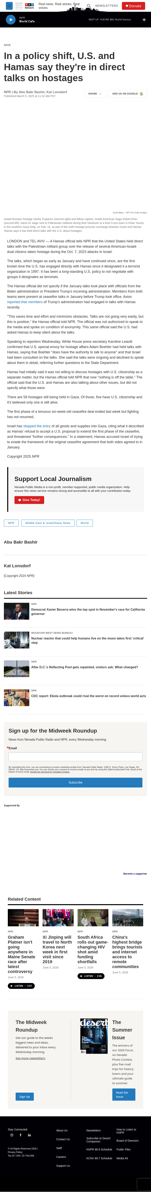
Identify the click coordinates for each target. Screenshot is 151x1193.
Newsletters (106, 5)
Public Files (124, 1150)
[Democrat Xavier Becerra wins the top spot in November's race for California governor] (16, 612)
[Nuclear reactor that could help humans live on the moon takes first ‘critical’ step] (16, 641)
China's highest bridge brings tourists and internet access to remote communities (127, 953)
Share (95, 95)
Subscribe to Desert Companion (98, 1141)
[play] (11, 19)
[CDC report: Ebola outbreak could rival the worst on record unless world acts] (16, 698)
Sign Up (25, 1098)
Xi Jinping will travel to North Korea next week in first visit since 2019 (57, 950)
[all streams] (145, 19)
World (85, 524)
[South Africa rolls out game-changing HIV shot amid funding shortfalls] (93, 918)
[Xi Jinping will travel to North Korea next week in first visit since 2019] (58, 918)
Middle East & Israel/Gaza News (48, 524)
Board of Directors (128, 1141)
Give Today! (29, 501)
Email (13, 749)
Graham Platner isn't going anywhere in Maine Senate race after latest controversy (21, 955)
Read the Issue (122, 1096)
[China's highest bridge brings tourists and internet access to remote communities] (127, 918)
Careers (61, 1158)
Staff (59, 1149)
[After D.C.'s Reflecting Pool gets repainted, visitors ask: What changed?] (16, 670)
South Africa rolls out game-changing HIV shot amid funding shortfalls (93, 950)
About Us (62, 1131)
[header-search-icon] (89, 6)
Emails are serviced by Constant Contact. (50, 773)
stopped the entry (37, 427)
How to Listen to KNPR (126, 1132)
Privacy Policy (15, 1153)
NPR (7, 46)
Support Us (63, 1167)
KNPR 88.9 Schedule (99, 1150)
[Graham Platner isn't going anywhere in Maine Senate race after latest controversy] (23, 918)
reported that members (25, 303)
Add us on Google (127, 95)
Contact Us (63, 1140)
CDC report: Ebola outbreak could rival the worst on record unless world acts (88, 697)
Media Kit (122, 1159)
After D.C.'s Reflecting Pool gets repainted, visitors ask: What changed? (84, 668)
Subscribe (75, 783)
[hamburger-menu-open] (9, 6)
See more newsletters (30, 1059)
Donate (135, 6)
